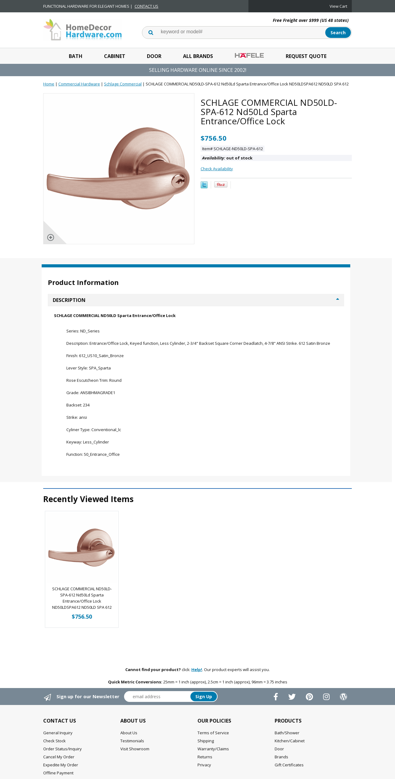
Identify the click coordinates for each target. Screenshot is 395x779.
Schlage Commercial (123, 84)
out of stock (227, 158)
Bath (75, 56)
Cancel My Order (58, 757)
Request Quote (306, 56)
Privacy (204, 765)
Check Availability (217, 168)
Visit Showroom (134, 749)
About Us (128, 733)
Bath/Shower (287, 733)
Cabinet (114, 56)
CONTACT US (146, 6)
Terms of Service (213, 733)
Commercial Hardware (79, 84)
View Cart (338, 6)
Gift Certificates (289, 765)
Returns (205, 757)
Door (154, 56)
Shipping (206, 741)
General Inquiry (58, 733)
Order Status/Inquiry (62, 749)
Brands (281, 757)
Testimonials (132, 741)
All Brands (198, 56)
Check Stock (54, 741)
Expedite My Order (60, 765)
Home (48, 84)
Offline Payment (58, 773)
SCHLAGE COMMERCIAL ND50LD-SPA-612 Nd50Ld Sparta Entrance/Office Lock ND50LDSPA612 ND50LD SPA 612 (82, 598)
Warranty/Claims (213, 749)
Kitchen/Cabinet (290, 741)
